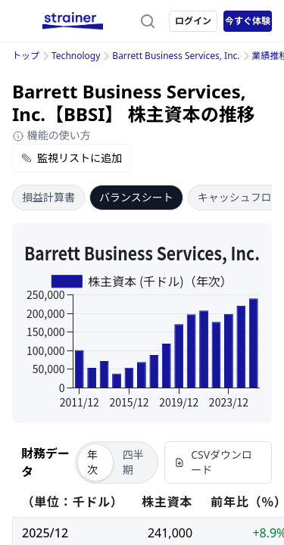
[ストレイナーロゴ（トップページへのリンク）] (72, 21)
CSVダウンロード (213, 462)
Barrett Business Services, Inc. (175, 55)
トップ (25, 55)
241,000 (170, 533)
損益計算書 (48, 197)
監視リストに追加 (72, 158)
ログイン (193, 20)
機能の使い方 (51, 135)
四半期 (133, 462)
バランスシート (136, 197)
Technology (75, 55)
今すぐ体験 (247, 20)
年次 (92, 462)
